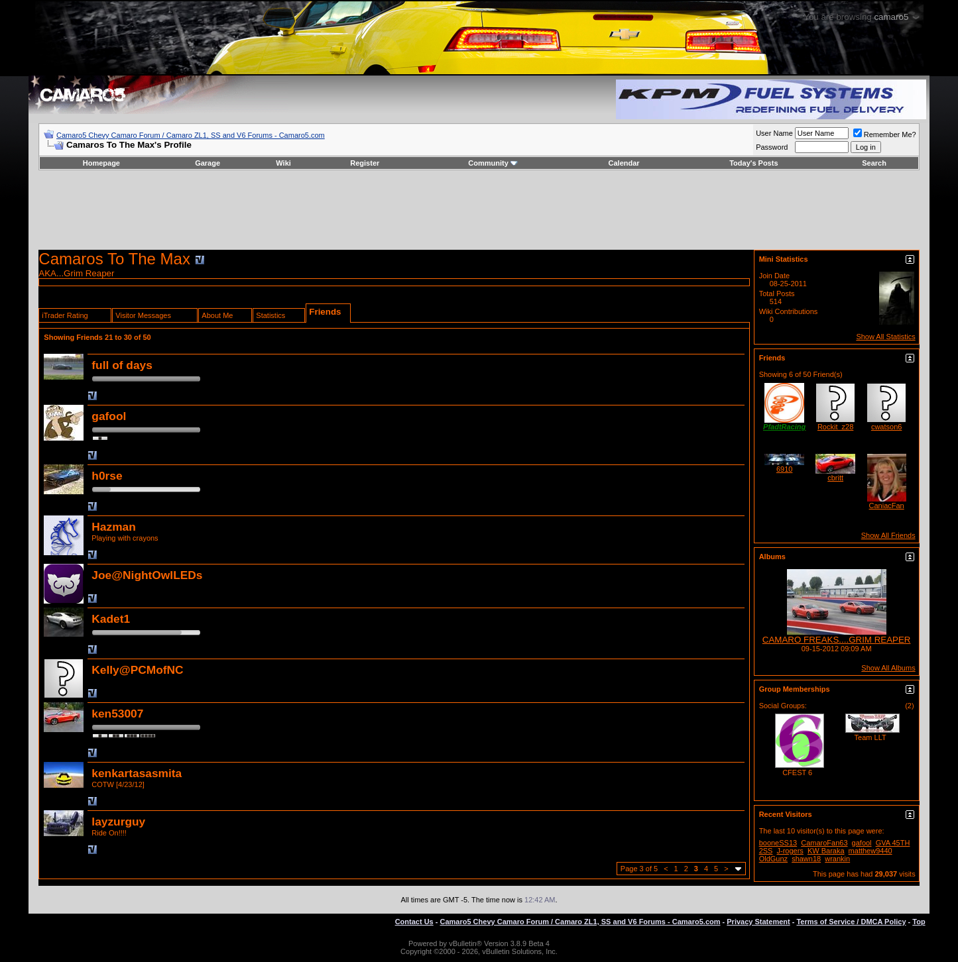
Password (772, 147)
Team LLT (870, 737)
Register (364, 163)
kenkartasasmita (136, 773)
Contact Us (414, 922)
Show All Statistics (885, 337)
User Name (774, 133)
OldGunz (773, 859)
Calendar (624, 163)
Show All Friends (888, 535)
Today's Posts (753, 163)
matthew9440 (870, 851)
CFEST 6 (797, 772)
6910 (784, 469)
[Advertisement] (478, 210)
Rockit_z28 (835, 427)
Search (874, 163)
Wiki (283, 163)
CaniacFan (886, 505)
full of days (121, 365)
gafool (108, 416)
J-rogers (790, 851)
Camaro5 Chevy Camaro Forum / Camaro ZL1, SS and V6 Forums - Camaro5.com (190, 135)
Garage (207, 163)
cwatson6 (886, 427)
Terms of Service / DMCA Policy (851, 922)
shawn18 (806, 859)
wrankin (837, 859)
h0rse (106, 475)
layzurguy (118, 821)
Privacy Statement (758, 922)
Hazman (113, 526)
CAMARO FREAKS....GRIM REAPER (836, 640)
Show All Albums (888, 668)
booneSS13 (778, 843)
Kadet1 (110, 618)
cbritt (835, 478)
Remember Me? (884, 134)
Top (918, 922)
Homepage (101, 163)
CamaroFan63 (824, 843)
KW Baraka (826, 851)
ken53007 (117, 713)
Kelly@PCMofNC (137, 669)
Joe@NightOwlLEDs (146, 575)
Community (493, 163)
